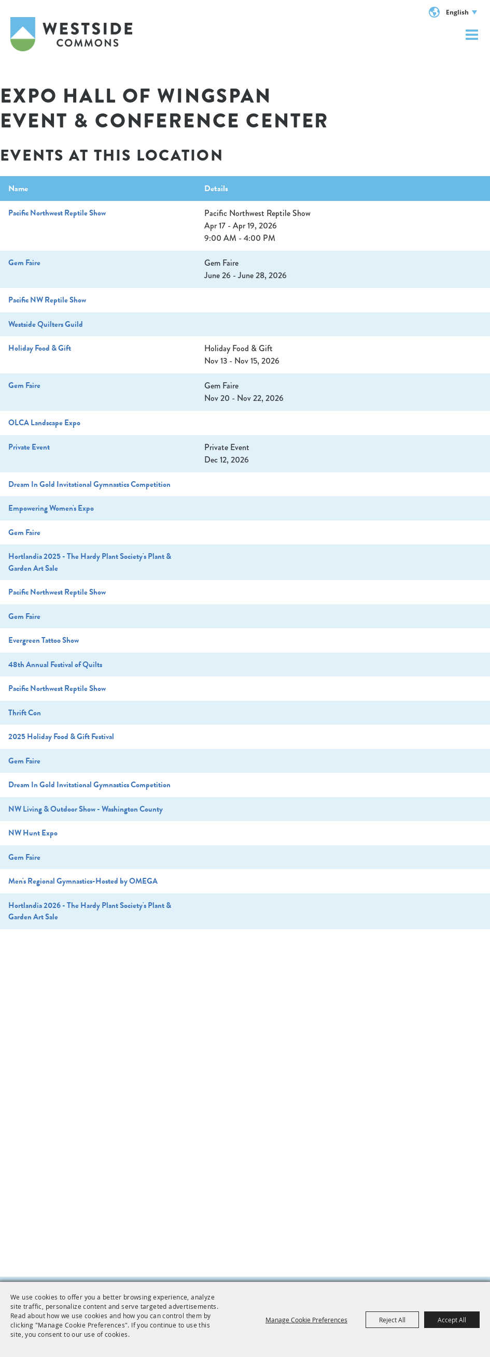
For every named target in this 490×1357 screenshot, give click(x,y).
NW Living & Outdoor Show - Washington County (85, 809)
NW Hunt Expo (33, 833)
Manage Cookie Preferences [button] (306, 1320)
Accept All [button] (452, 1320)
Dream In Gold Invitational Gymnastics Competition (89, 484)
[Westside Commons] (71, 34)
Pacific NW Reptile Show (47, 300)
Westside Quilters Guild (45, 324)
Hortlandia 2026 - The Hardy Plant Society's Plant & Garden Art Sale (89, 911)
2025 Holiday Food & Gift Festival (61, 736)
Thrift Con (24, 712)
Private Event (29, 447)
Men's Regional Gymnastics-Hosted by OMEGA (83, 881)
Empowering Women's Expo (51, 508)
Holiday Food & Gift (39, 348)
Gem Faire (24, 262)
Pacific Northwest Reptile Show (57, 213)
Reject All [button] (392, 1320)
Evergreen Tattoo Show (43, 640)
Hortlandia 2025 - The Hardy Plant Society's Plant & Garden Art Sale (89, 562)
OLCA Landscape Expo (44, 422)
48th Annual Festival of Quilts (55, 664)
